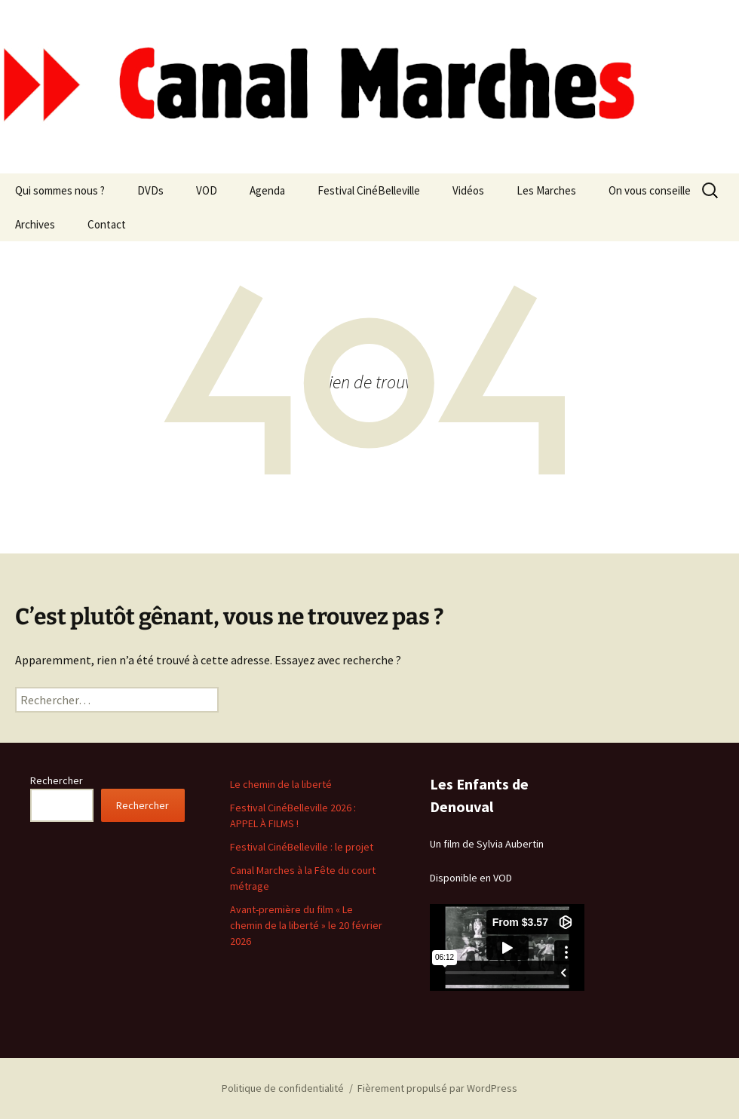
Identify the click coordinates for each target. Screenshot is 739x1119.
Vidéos (468, 190)
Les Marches (546, 190)
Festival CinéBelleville (368, 190)
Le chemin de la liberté (281, 784)
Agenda (267, 190)
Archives (35, 224)
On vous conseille (650, 190)
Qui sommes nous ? (60, 190)
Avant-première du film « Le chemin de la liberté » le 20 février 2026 (306, 925)
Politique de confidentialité (283, 1088)
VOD (206, 190)
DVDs (150, 190)
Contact (106, 224)
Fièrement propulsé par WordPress (437, 1088)
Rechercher (56, 780)
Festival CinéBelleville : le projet (301, 847)
